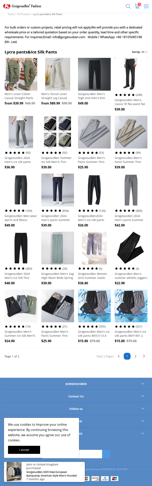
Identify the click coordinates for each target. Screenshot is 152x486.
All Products (24, 14)
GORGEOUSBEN (76, 384)
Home (11, 14)
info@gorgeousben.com (68, 37)
